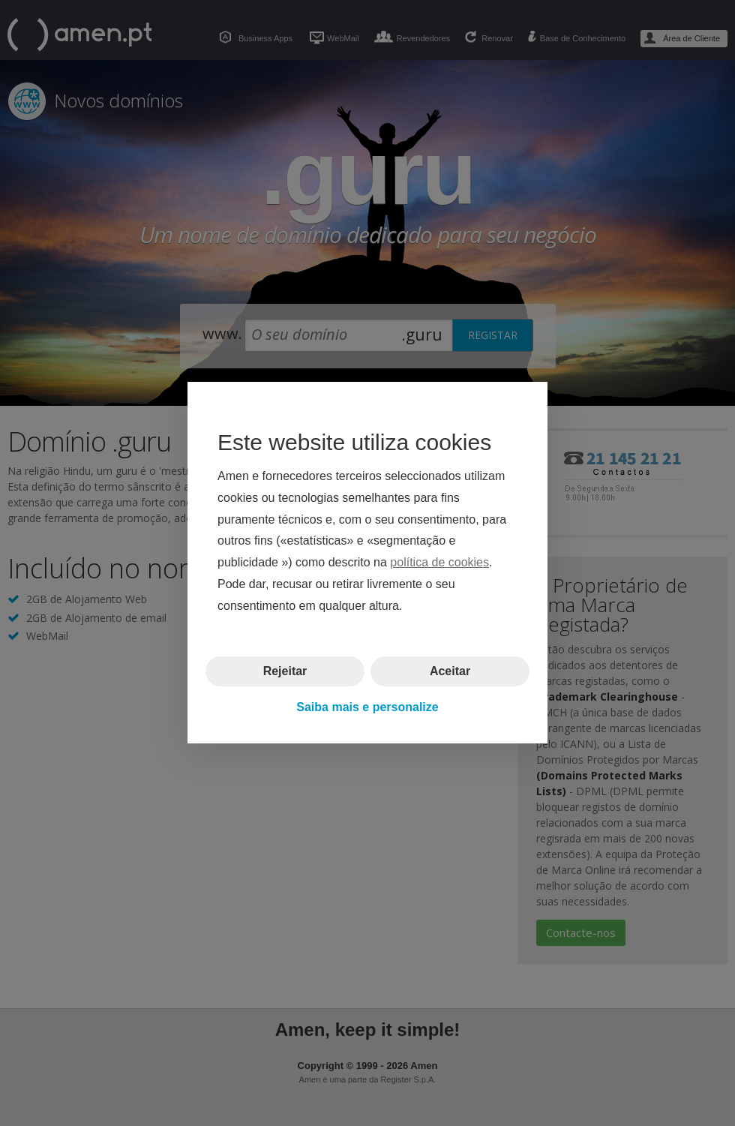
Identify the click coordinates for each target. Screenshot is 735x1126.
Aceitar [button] (450, 671)
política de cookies (439, 563)
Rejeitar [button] (285, 671)
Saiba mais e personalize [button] (367, 707)
